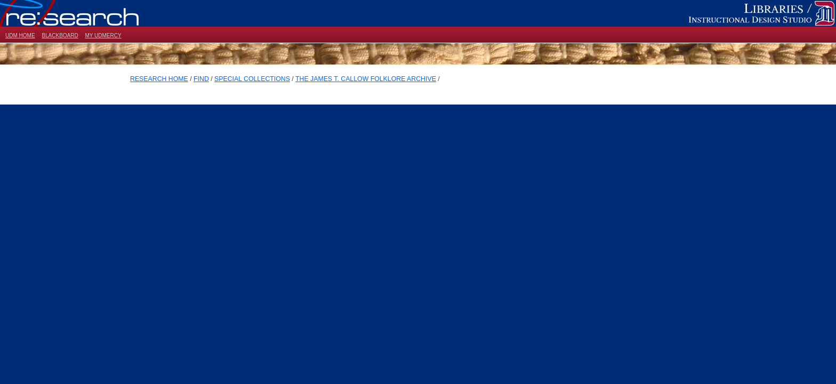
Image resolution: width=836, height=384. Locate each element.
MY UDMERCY (103, 35)
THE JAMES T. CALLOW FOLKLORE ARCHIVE (365, 79)
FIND (201, 79)
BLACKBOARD (60, 35)
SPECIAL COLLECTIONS (252, 79)
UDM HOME (20, 35)
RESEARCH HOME (159, 79)
